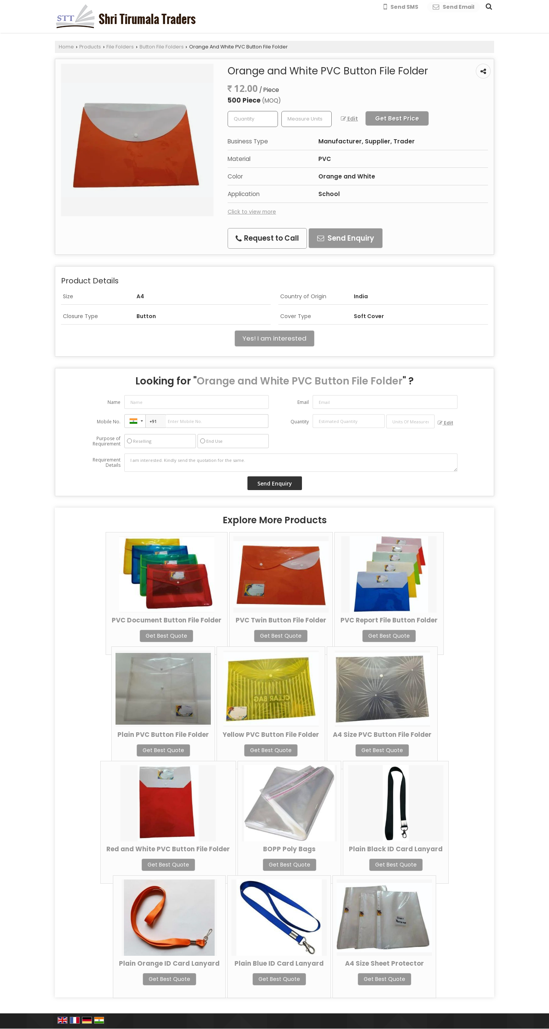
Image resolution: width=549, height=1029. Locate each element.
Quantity (300, 421)
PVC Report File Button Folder (389, 620)
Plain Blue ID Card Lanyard (279, 963)
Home (66, 46)
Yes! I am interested (274, 338)
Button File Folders (162, 46)
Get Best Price (397, 118)
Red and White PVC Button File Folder (168, 849)
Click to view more (252, 211)
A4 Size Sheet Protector (384, 963)
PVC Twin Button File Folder (281, 620)
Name (114, 402)
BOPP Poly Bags (289, 849)
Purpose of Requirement (106, 441)
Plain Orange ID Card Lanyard (169, 963)
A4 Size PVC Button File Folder (382, 734)
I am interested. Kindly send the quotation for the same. (291, 462)
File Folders (120, 46)
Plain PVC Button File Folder (163, 734)
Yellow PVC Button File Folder (271, 734)
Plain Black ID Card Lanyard (396, 849)
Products (90, 46)
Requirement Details (106, 462)
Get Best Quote (166, 636)
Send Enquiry (345, 238)
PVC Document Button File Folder (167, 620)
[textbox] (306, 119)
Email (303, 402)
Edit (349, 118)
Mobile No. (108, 421)
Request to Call (267, 238)
